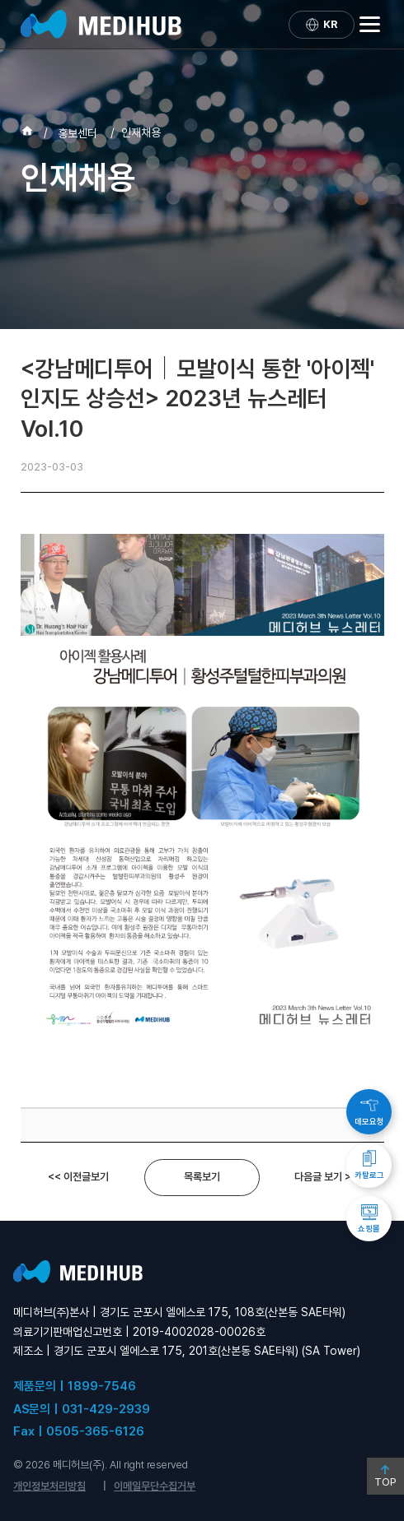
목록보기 (202, 1177)
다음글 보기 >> (326, 1177)
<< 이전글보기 (78, 1177)
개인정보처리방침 (49, 1486)
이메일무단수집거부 (154, 1486)
